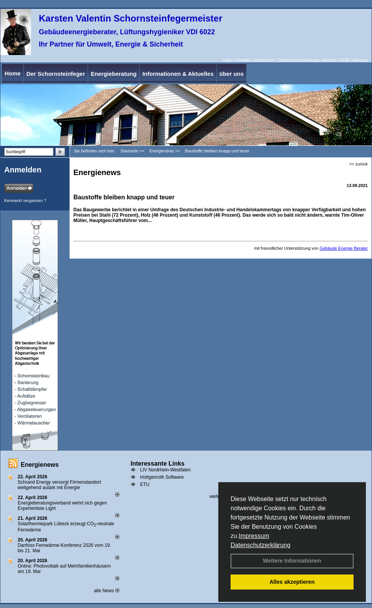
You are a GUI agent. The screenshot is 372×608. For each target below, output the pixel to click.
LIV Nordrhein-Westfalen (165, 470)
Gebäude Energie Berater (344, 248)
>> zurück (358, 164)
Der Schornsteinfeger (56, 73)
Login (227, 60)
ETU (144, 484)
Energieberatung (113, 73)
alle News (106, 590)
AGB (344, 60)
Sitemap (360, 60)
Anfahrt (329, 60)
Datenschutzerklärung (261, 545)
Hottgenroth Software (162, 477)
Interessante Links (158, 463)
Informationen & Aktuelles (177, 73)
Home (13, 73)
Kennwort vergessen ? (25, 200)
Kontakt (243, 60)
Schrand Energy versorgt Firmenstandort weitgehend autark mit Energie (59, 484)
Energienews (40, 464)
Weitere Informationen (292, 561)
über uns (231, 73)
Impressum (254, 536)
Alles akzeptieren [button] (292, 582)
